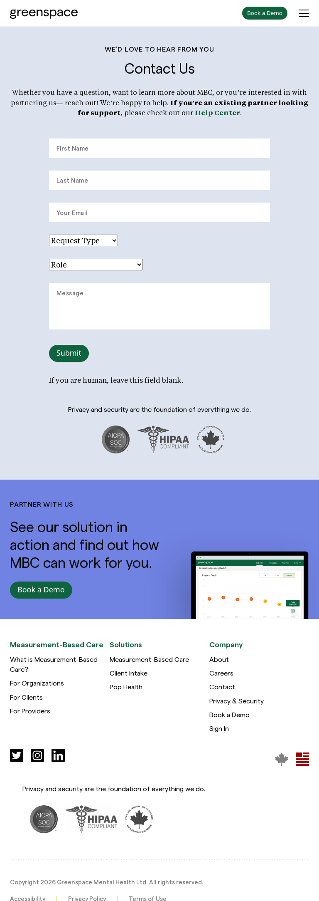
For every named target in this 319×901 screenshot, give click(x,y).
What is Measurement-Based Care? (54, 666)
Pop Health (126, 689)
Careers (221, 675)
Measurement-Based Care (149, 661)
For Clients (26, 699)
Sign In (219, 730)
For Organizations (37, 685)
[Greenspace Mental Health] (281, 760)
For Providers (30, 713)
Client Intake (128, 675)
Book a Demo (229, 716)
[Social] (16, 757)
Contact (222, 689)
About (219, 661)
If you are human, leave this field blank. (116, 379)
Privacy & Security (236, 702)
